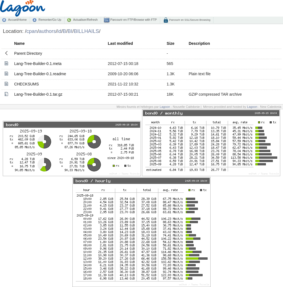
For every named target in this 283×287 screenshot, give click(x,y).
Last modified (120, 43)
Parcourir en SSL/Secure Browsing (189, 19)
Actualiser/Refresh (85, 19)
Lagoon (165, 106)
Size (170, 43)
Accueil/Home (17, 19)
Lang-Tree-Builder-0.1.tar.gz (38, 94)
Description (199, 43)
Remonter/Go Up (49, 19)
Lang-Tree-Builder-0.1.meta (37, 63)
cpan (31, 31)
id (59, 31)
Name (19, 43)
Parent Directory (28, 53)
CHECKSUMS (26, 84)
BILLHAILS (86, 31)
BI (69, 31)
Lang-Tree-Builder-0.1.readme (40, 74)
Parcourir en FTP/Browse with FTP (133, 19)
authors (47, 31)
